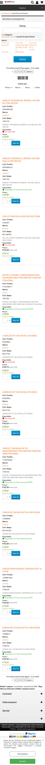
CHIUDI (43, 740)
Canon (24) (19, 43)
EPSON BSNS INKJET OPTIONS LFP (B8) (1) (22, 47)
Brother (5, 228)
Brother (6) (5, 43)
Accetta (22, 761)
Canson (5, 466)
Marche (22, 8)
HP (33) (31, 50)
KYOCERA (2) (19, 52)
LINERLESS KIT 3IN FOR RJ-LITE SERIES (19, 392)
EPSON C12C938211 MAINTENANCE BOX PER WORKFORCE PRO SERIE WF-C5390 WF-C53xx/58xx (22, 278)
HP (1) (31, 47)
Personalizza (22, 754)
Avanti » (30, 71)
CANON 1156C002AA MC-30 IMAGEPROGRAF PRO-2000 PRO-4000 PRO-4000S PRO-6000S (21, 451)
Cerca (22, 25)
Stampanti (11, 37)
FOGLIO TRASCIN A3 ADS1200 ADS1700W (21, 216)
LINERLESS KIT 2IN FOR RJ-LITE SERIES (19, 335)
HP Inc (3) (5, 52)
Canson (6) (32, 43)
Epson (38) (5, 45)
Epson (4, 292)
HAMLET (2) (33, 45)
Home (4, 37)
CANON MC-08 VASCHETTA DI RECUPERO (21, 512)
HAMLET (5, 115)
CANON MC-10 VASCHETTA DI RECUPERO (21, 627)
